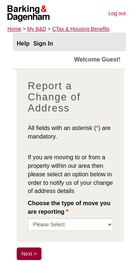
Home (14, 29)
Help (23, 43)
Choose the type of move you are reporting (69, 207)
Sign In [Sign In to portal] (43, 43)
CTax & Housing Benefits (81, 29)
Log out (117, 13)
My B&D (36, 29)
